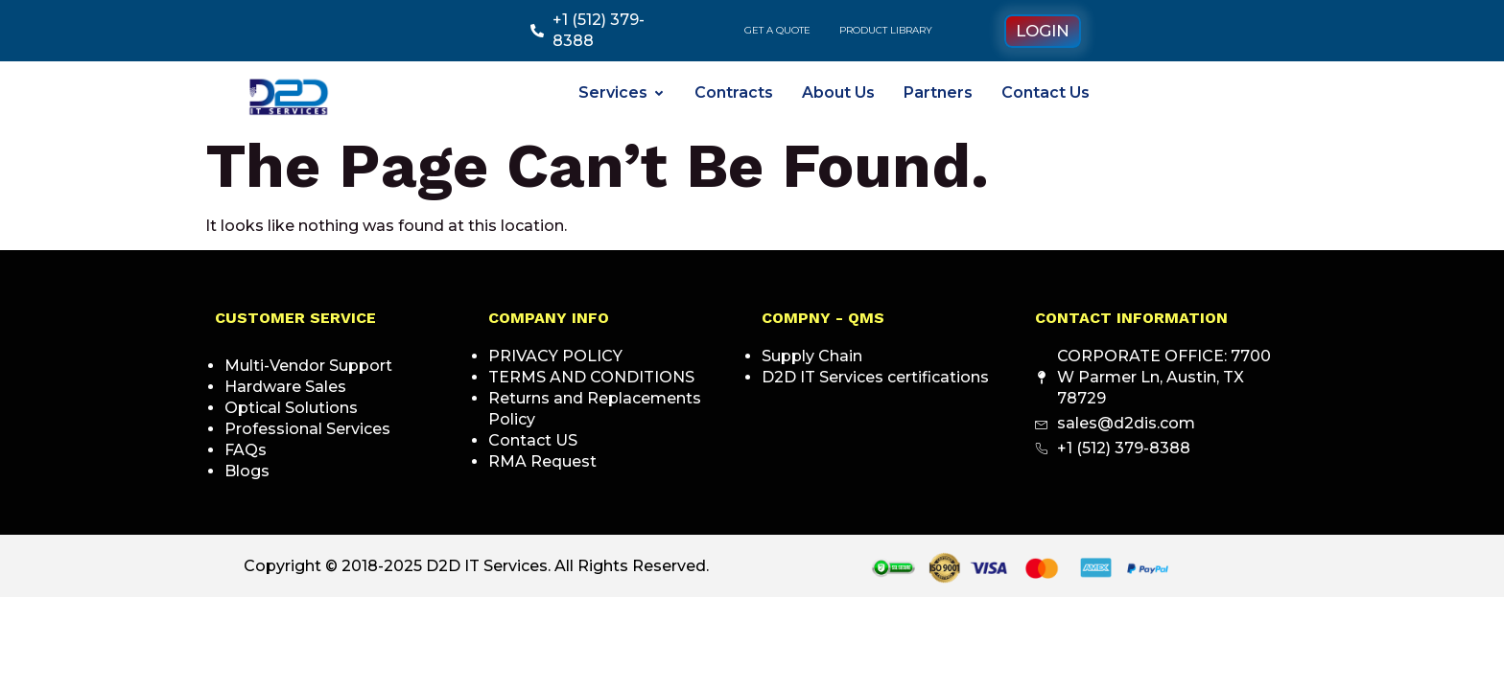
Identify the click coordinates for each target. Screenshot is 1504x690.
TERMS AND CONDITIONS (591, 377)
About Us (838, 92)
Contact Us (1045, 92)
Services (622, 92)
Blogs (247, 471)
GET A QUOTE (777, 30)
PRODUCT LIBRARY (885, 30)
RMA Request (542, 461)
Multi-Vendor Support (308, 365)
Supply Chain (812, 356)
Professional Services (307, 429)
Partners (938, 92)
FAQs (245, 450)
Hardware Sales (285, 387)
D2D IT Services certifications (875, 377)
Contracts (733, 92)
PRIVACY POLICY (555, 356)
